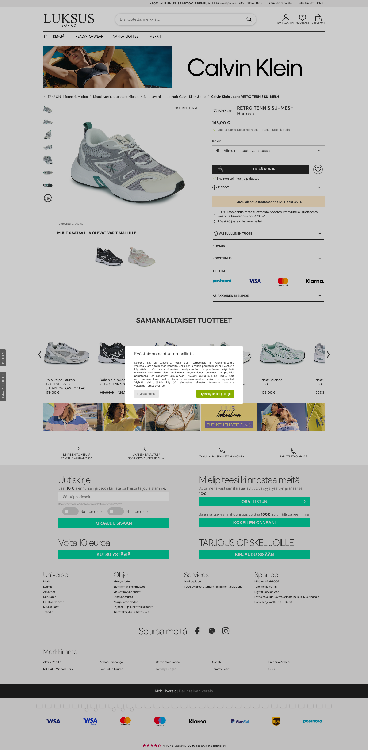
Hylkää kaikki (146, 394)
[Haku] (249, 19)
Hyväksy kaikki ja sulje (215, 394)
